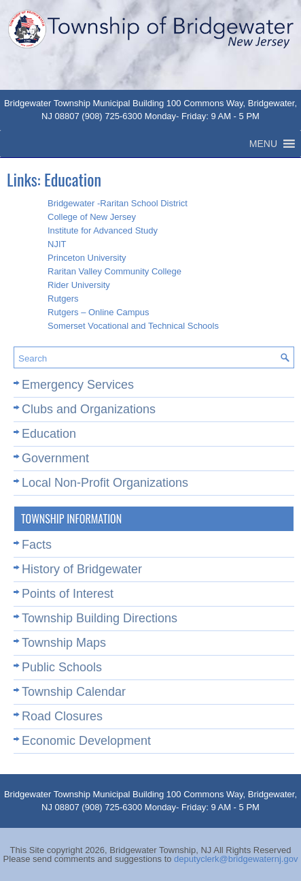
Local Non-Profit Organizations (105, 483)
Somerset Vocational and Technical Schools (133, 326)
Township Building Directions (99, 618)
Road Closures (62, 716)
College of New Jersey (92, 217)
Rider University (79, 285)
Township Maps (64, 643)
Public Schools (62, 667)
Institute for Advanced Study (103, 230)
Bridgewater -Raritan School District (118, 203)
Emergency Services (78, 384)
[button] (263, 143)
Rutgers (63, 298)
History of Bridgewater (82, 569)
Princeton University (87, 258)
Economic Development (86, 741)
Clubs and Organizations (89, 409)
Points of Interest (67, 593)
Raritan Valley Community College (114, 271)
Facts (37, 544)
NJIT (57, 244)
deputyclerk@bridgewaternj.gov (236, 859)
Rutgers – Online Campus (98, 312)
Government (55, 458)
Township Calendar (74, 692)
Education (49, 434)
